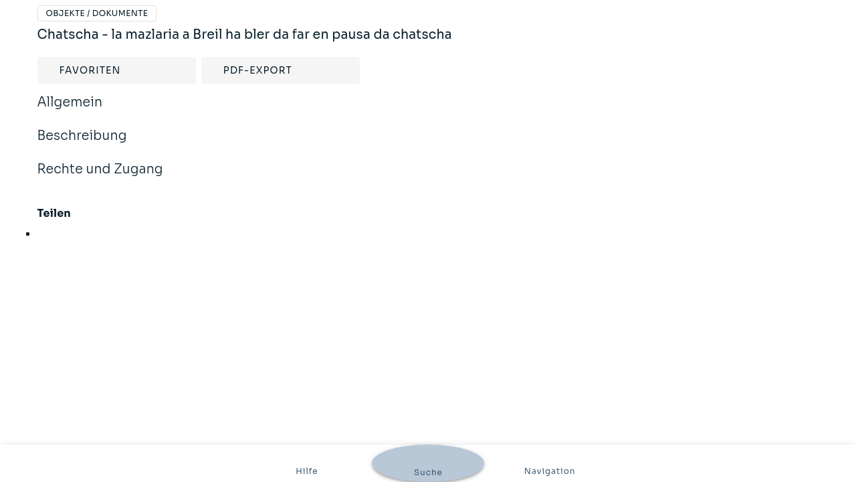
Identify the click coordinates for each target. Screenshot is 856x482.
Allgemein (70, 111)
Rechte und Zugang (100, 178)
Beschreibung (82, 144)
